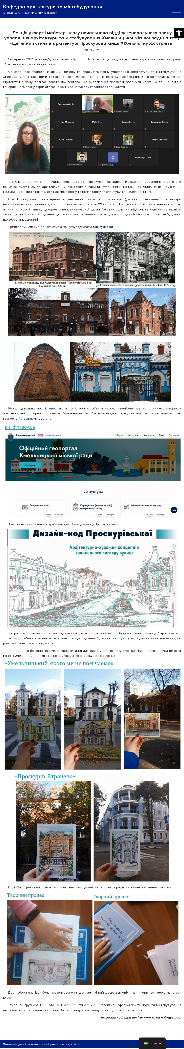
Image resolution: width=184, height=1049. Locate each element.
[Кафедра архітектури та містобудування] (52, 9)
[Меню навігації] (176, 9)
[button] (179, 33)
